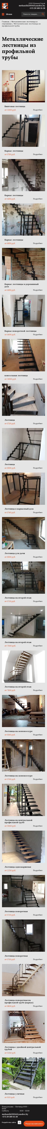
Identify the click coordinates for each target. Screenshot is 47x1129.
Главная (5, 21)
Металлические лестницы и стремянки (19, 22)
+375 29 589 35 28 (37, 8)
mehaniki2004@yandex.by (32, 5)
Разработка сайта (11, 1122)
